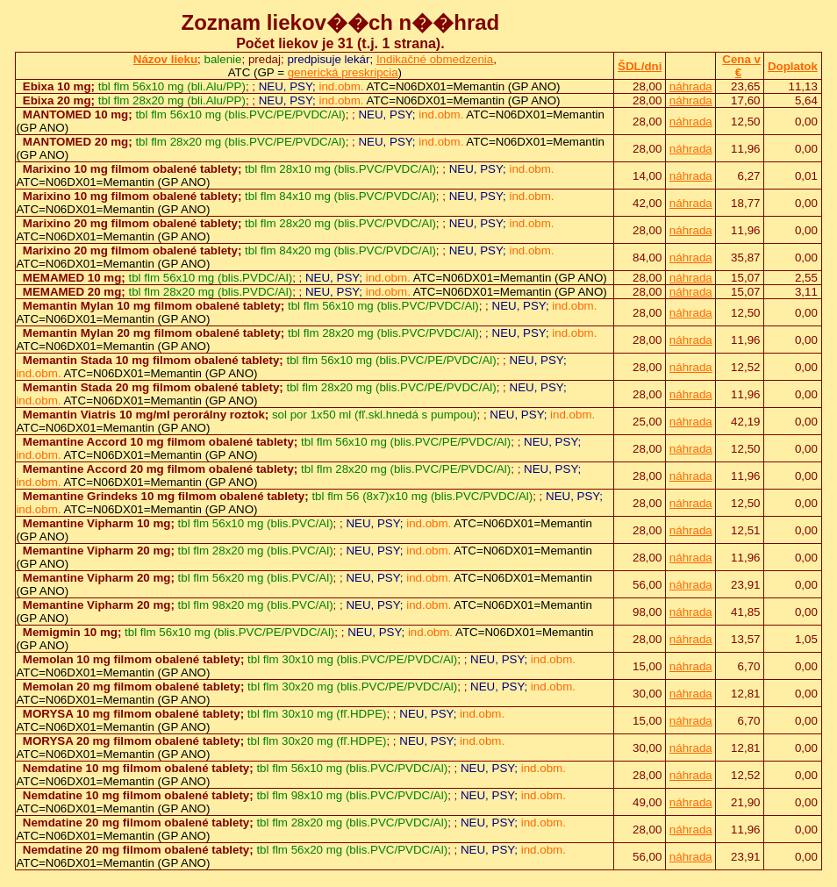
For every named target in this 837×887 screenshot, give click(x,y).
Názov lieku (165, 59)
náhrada (690, 86)
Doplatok (793, 66)
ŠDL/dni (640, 66)
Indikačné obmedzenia (434, 59)
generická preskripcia (343, 72)
